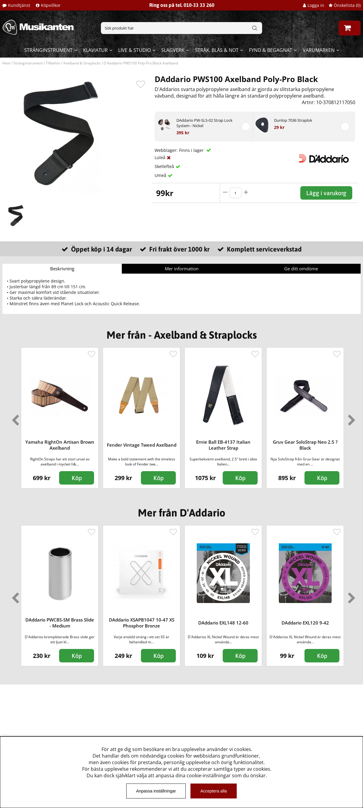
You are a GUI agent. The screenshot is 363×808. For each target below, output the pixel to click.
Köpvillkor (51, 5)
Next (350, 418)
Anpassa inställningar (156, 791)
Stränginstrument (48, 50)
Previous (14, 418)
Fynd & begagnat (270, 50)
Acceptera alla (213, 791)
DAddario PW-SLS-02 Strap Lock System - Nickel (204, 123)
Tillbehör (53, 63)
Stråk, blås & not (217, 50)
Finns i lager (192, 150)
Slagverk (172, 50)
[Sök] (181, 28)
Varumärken (319, 50)
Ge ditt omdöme (301, 269)
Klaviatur (95, 50)
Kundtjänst (19, 5)
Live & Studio (134, 50)
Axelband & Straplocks (82, 63)
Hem (6, 63)
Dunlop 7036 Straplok (293, 120)
